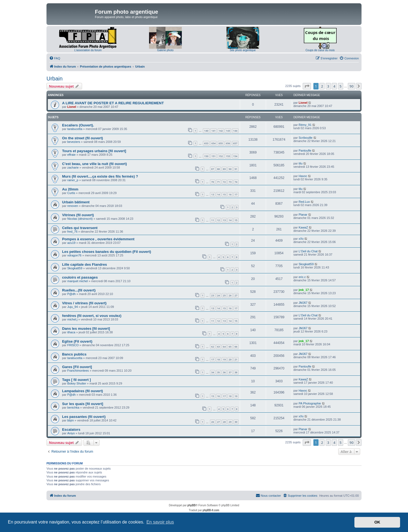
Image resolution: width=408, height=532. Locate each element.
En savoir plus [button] (160, 522)
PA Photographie (310, 403)
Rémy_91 (305, 124)
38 (236, 372)
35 (218, 372)
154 (235, 156)
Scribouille (306, 137)
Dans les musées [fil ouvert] (86, 328)
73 (230, 182)
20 (230, 359)
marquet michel (77, 281)
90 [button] (351, 86)
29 (230, 422)
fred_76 (72, 231)
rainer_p (72, 180)
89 (224, 169)
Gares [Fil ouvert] (77, 367)
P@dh (71, 294)
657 (235, 143)
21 (236, 359)
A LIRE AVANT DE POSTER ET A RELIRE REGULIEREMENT (113, 103)
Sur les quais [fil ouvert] (82, 404)
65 (230, 346)
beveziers (73, 141)
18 (218, 359)
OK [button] (377, 522)
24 (218, 295)
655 (221, 143)
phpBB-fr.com (211, 510)
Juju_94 (72, 306)
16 (230, 194)
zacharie (73, 167)
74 (236, 182)
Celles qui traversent (80, 228)
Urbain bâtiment (75, 202)
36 (224, 372)
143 (228, 130)
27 (236, 295)
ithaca (71, 332)
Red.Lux (304, 201)
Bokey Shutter (76, 383)
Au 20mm (70, 189)
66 (236, 346)
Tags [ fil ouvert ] (76, 380)
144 (235, 130)
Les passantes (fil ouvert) (84, 417)
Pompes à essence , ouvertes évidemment (98, 239)
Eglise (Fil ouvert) (77, 341)
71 (218, 182)
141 (213, 130)
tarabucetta (74, 129)
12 (218, 220)
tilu (300, 163)
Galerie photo (165, 50)
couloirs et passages (80, 277)
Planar (303, 214)
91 (236, 169)
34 (212, 372)
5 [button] (341, 86)
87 (212, 169)
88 (218, 169)
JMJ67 (303, 302)
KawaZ (303, 227)
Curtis (71, 193)
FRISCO (73, 345)
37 (230, 372)
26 (230, 295)
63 (218, 346)
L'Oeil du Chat (308, 251)
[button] (307, 86)
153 (228, 156)
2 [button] (322, 86)
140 (206, 130)
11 (212, 220)
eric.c (302, 277)
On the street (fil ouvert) (82, 138)
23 (212, 295)
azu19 (71, 242)
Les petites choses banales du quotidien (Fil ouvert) (106, 252)
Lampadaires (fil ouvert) (82, 391)
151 (213, 156)
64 (224, 346)
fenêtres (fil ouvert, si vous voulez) (91, 316)
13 (212, 194)
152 (221, 156)
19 (224, 359)
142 (221, 130)
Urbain (54, 79)
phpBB (191, 505)
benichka (73, 407)
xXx (301, 238)
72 (224, 182)
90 (230, 169)
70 (212, 182)
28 (224, 422)
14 (218, 194)
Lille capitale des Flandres (84, 264)
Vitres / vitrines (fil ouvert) (84, 303)
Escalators (71, 429)
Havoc (303, 176)
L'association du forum (88, 50)
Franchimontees (78, 370)
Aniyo (71, 433)
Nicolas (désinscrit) (80, 218)
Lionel (71, 106)
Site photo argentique (243, 50)
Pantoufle (305, 150)
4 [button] (334, 86)
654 (213, 143)
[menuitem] (54, 58)
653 (206, 143)
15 (224, 194)
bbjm (70, 420)
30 (236, 422)
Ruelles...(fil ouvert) (78, 290)
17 (236, 194)
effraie (71, 154)
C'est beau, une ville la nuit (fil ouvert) (94, 164)
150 (206, 156)
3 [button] (328, 86)
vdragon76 (74, 255)
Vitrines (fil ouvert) (78, 215)
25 (224, 295)
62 (212, 346)
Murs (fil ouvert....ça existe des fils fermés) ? (100, 176)
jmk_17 (304, 289)
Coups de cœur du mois (320, 50)
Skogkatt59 (74, 268)
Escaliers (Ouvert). (78, 125)
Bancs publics (74, 354)
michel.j (72, 319)
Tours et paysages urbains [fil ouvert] (94, 151)
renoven (72, 205)
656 (228, 143)
